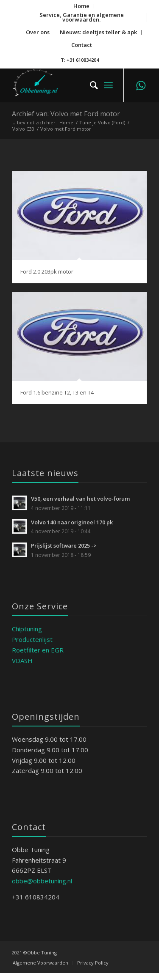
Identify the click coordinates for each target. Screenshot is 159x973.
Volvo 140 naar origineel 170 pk (72, 522)
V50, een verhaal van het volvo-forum (80, 498)
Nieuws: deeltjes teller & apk (98, 32)
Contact (81, 45)
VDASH (22, 660)
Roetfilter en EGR (38, 650)
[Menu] (108, 85)
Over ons (38, 32)
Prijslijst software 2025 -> (64, 545)
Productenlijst (32, 639)
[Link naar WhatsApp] (140, 85)
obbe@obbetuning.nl (42, 881)
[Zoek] (89, 85)
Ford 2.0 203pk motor (46, 271)
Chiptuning (27, 629)
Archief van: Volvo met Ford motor (66, 113)
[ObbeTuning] (66, 85)
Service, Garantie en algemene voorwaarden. (81, 17)
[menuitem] (81, 6)
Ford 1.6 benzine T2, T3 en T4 (57, 392)
